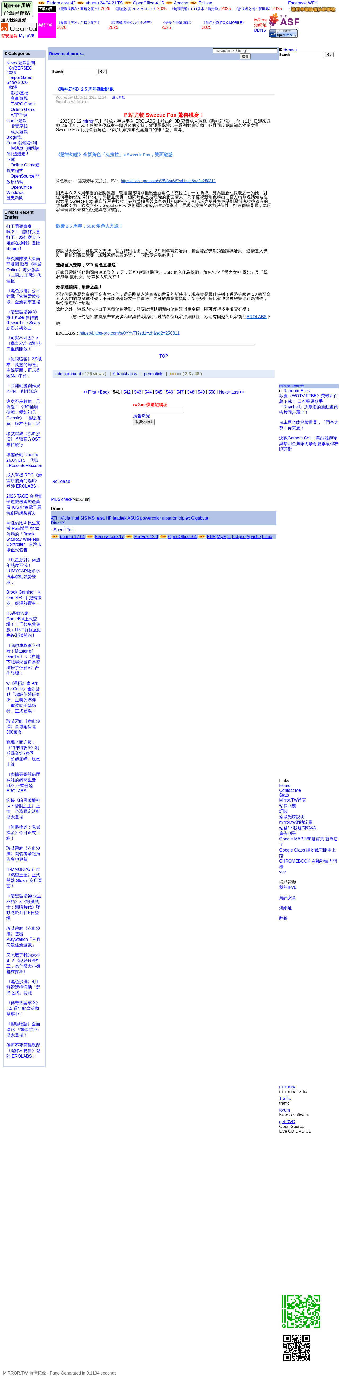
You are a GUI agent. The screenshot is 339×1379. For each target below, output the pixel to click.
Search (288, 49)
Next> (225, 392)
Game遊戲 (16, 120)
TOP (163, 356)
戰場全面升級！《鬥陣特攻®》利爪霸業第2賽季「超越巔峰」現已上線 (23, 753)
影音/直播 (17, 93)
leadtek (120, 518)
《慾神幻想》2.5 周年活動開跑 (85, 89)
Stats (284, 795)
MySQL (224, 536)
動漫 (13, 87)
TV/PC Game (21, 104)
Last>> (237, 392)
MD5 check (61, 499)
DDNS (260, 30)
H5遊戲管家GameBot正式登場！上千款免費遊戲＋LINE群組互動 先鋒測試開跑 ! (23, 624)
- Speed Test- (63, 529)
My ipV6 (26, 36)
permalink (153, 374)
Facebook (297, 3)
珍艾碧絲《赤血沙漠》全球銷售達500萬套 (23, 726)
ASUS (133, 518)
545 (159, 392)
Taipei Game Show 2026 (19, 80)
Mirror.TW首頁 (292, 800)
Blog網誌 (14, 137)
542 (127, 392)
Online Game (20, 109)
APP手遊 (17, 115)
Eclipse (205, 3)
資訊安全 (287, 897)
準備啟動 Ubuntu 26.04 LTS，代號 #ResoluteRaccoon (24, 460)
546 (169, 392)
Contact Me (290, 790)
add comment (68, 374)
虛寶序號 (17, 126)
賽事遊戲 (17, 98)
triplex (184, 518)
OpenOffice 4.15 (148, 3)
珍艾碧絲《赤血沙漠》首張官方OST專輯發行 (23, 439)
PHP (211, 536)
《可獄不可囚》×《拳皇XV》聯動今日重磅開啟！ (24, 343)
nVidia (64, 518)
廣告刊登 (287, 833)
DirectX (58, 523)
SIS (83, 518)
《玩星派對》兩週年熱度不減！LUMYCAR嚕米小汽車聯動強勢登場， (23, 571)
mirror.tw (287, 1087)
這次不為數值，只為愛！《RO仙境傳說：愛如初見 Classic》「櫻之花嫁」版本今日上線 (25, 412)
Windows (15, 192)
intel (75, 518)
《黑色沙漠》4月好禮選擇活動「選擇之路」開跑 (23, 987)
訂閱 (283, 811)
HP (109, 518)
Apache (181, 3)
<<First (90, 392)
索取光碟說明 (292, 817)
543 (137, 392)
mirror (88, 121)
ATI (54, 518)
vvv (282, 872)
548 (190, 392)
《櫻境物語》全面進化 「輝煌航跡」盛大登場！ (23, 1029)
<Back (103, 392)
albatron (169, 518)
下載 (10, 159)
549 (201, 392)
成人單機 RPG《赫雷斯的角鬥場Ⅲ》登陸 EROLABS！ (24, 480)
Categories (17, 53)
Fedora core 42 (61, 3)
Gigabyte (199, 518)
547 (180, 392)
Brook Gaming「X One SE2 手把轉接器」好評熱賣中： (24, 597)
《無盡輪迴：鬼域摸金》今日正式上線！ (23, 832)
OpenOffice (19, 187)
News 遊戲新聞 (20, 63)
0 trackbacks (125, 374)
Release (61, 481)
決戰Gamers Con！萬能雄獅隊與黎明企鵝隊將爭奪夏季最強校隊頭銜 (308, 443)
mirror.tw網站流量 (295, 822)
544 (148, 392)
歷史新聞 (14, 197)
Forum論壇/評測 (21, 143)
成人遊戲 (17, 131)
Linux (267, 536)
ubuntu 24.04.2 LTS (105, 3)
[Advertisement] (296, 146)
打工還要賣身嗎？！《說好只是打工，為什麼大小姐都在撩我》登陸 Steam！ (23, 237)
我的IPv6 (287, 887)
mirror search (291, 386)
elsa (101, 518)
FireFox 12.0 (146, 536)
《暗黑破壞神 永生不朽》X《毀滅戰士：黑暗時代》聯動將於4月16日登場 (23, 907)
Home (285, 785)
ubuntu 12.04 (72, 536)
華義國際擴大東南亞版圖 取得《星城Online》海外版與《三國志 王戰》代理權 (23, 269)
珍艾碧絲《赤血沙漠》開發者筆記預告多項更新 (23, 854)
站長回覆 (287, 805)
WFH (313, 3)
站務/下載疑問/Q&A (297, 828)
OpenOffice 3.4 (182, 536)
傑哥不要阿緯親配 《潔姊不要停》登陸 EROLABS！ (23, 1050)
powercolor (150, 518)
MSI (92, 518)
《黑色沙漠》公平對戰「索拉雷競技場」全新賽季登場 (23, 296)
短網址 (285, 908)
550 (212, 392)
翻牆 (283, 918)
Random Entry (294, 390)
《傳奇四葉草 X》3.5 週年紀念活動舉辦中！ (23, 1008)
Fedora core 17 (109, 536)
